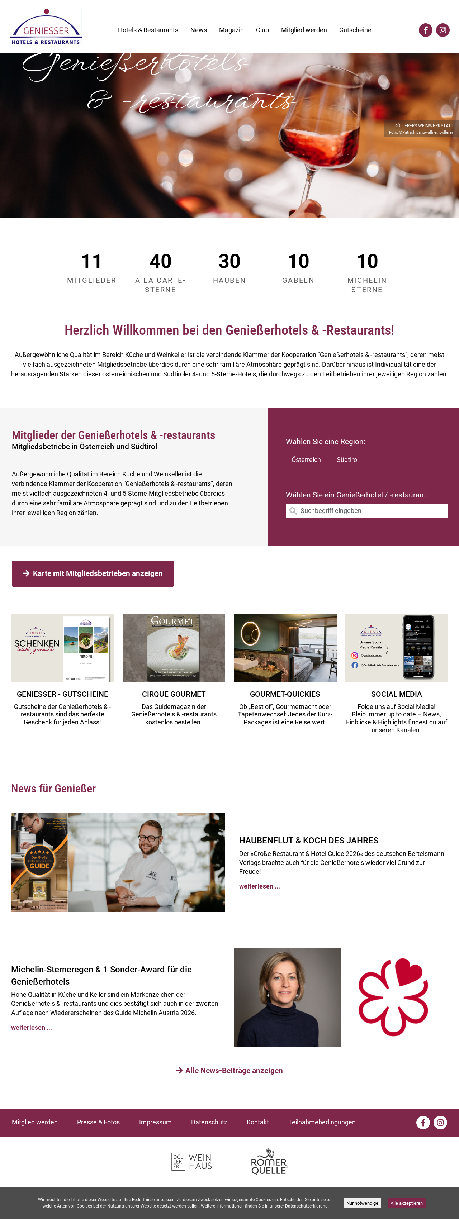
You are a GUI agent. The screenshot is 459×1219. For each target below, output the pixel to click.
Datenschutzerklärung (306, 1206)
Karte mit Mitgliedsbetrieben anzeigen (93, 573)
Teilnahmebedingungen (322, 1122)
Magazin (231, 30)
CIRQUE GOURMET (174, 694)
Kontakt (258, 1122)
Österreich (306, 459)
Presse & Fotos (98, 1122)
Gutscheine (355, 30)
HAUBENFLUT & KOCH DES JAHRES (308, 840)
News (198, 30)
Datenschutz (209, 1122)
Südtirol (348, 459)
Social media (396, 694)
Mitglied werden (304, 30)
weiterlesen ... (259, 886)
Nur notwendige (362, 1203)
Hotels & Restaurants (148, 30)
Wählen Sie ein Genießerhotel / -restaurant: (357, 495)
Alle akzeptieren (407, 1203)
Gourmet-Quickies (285, 694)
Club (262, 30)
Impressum (155, 1122)
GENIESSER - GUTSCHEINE (62, 694)
